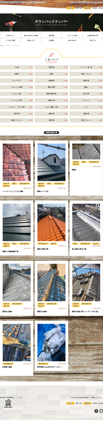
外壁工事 (76, 312)
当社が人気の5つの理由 (31, 35)
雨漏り (86, 89)
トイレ (86, 111)
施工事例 (51, 35)
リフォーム (86, 104)
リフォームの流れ (72, 35)
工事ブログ (92, 40)
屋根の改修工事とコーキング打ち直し (85, 318)
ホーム (1, 45)
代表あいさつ (31, 40)
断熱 (51, 75)
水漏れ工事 (51, 104)
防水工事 (86, 97)
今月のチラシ (10, 35)
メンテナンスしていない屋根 (12, 197)
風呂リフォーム (86, 126)
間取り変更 (51, 89)
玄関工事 (51, 126)
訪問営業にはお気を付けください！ (50, 373)
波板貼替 (51, 82)
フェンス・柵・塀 (86, 68)
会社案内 (51, 40)
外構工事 (51, 68)
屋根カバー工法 (42, 197)
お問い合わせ (72, 40)
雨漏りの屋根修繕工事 (10, 258)
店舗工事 (86, 118)
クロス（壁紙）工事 (51, 111)
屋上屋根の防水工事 (79, 258)
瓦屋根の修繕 (7, 373)
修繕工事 (86, 82)
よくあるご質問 (10, 40)
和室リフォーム (86, 75)
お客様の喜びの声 (92, 35)
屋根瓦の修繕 (7, 318)
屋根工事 (51, 118)
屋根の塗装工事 (42, 255)
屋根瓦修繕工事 (51, 97)
